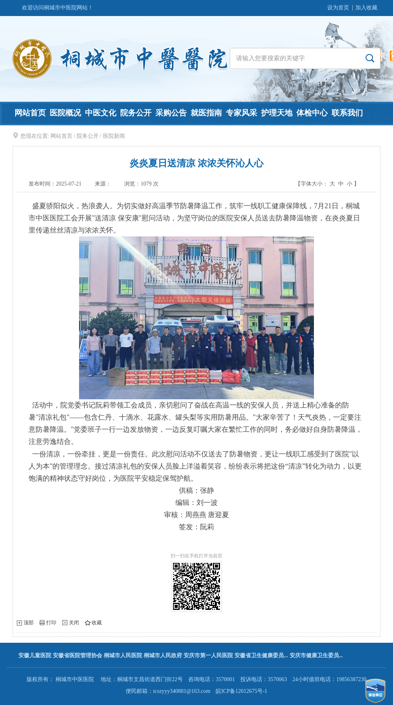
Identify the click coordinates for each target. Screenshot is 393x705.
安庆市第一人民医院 (208, 655)
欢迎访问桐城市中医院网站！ (57, 8)
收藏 (97, 623)
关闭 (74, 623)
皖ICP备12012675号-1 (241, 691)
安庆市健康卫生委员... (316, 655)
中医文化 (100, 112)
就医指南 (206, 112)
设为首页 (338, 8)
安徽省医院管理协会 (77, 655)
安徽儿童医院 (34, 655)
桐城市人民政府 (163, 655)
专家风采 (241, 112)
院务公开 (135, 112)
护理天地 (276, 112)
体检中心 (312, 112)
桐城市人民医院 (123, 655)
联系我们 (347, 112)
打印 (51, 623)
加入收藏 (366, 8)
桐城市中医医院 (74, 679)
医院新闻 (114, 136)
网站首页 (30, 112)
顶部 (28, 623)
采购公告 (171, 112)
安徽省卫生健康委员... (261, 655)
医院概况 (65, 112)
